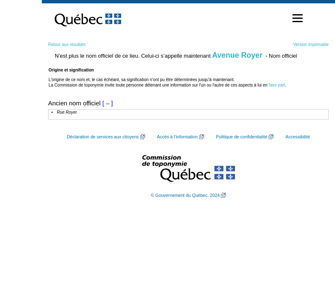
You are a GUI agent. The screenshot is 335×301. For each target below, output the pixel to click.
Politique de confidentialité (241, 136)
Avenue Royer (237, 55)
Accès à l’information (177, 136)
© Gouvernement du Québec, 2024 (185, 195)
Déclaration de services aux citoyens (103, 136)
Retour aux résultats (67, 44)
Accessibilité (298, 136)
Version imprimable (311, 44)
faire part (277, 85)
